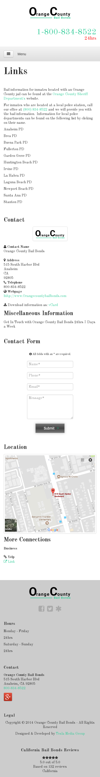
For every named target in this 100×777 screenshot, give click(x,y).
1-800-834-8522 (66, 32)
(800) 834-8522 (35, 109)
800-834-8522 (15, 688)
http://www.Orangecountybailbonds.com (35, 296)
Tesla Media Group (70, 733)
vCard (53, 305)
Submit (49, 428)
